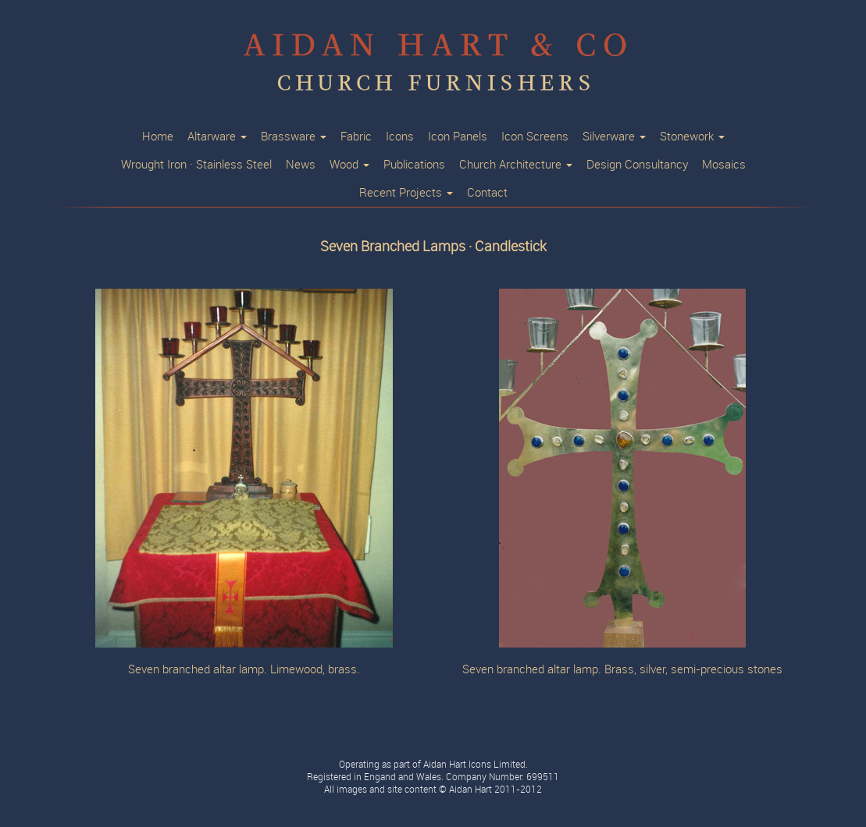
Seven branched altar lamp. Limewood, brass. (244, 669)
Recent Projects (406, 193)
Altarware (217, 137)
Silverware (614, 137)
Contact (487, 193)
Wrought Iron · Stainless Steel (196, 165)
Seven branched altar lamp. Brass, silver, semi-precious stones (622, 669)
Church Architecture (515, 165)
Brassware (293, 137)
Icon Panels (457, 137)
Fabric (356, 137)
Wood (349, 165)
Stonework (692, 137)
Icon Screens (534, 137)
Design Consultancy (637, 165)
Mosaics (724, 165)
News (300, 165)
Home (157, 137)
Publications (414, 165)
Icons (400, 137)
